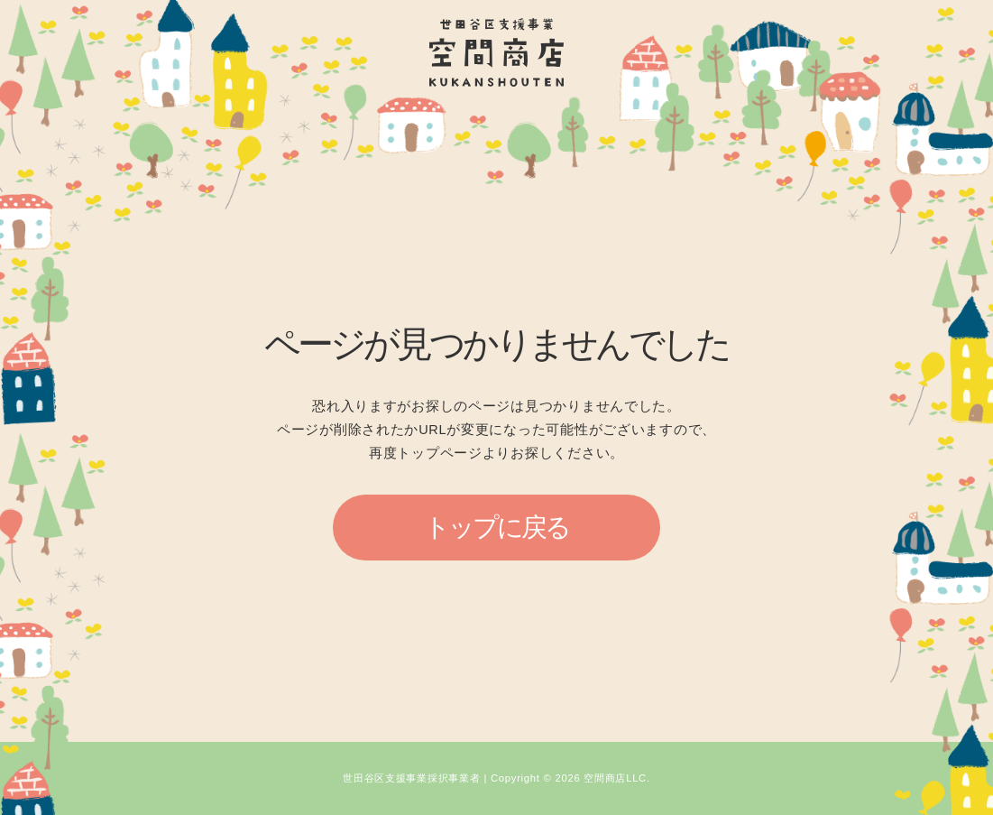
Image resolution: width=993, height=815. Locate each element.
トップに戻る (497, 527)
